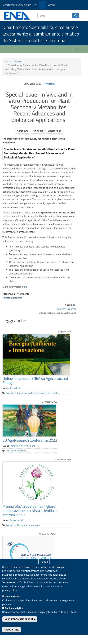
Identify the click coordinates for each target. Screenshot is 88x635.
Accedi (51, 5)
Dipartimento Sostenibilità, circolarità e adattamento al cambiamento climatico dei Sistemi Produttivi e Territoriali (40, 34)
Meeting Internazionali (23, 446)
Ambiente (38, 130)
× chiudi (44, 562)
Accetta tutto (11, 629)
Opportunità (16, 520)
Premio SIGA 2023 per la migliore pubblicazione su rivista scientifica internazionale (29, 510)
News (18, 61)
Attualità (50, 84)
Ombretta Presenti (66, 309)
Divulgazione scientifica (49, 393)
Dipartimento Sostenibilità (17, 5)
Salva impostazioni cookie (20, 619)
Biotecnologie (55, 130)
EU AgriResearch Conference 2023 (29, 440)
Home (8, 61)
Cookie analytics (14, 608)
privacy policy (9, 590)
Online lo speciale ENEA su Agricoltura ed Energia (35, 380)
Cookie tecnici (12, 596)
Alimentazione (23, 525)
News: (5, 388)
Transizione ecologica (27, 393)
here (24, 287)
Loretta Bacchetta (12, 298)
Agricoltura (22, 130)
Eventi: (6, 446)
